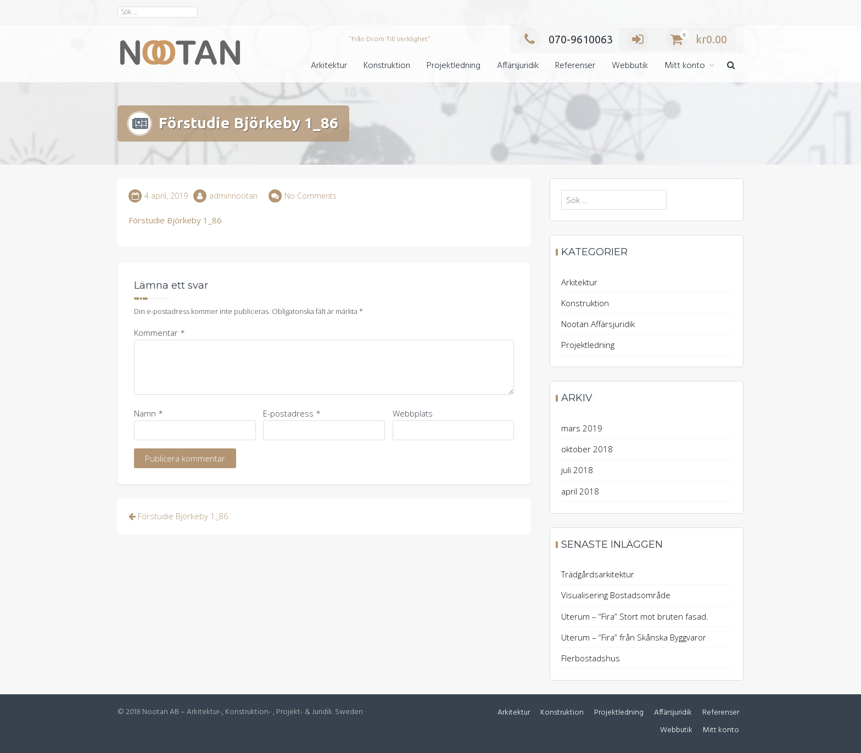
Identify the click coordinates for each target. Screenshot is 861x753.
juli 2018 (577, 469)
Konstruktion (387, 66)
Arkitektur (329, 66)
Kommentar (159, 332)
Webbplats (413, 413)
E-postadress (292, 413)
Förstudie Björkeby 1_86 (175, 220)
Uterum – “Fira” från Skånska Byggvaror (633, 637)
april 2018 (580, 491)
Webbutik (630, 66)
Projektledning (453, 66)
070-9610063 (565, 39)
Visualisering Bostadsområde (615, 594)
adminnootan (233, 195)
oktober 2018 (587, 448)
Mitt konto (684, 66)
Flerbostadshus (590, 658)
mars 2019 (581, 428)
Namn (148, 413)
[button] (731, 66)
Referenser (575, 66)
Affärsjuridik (518, 66)
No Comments (310, 195)
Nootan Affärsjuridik (598, 323)
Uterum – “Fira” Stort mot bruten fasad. (634, 616)
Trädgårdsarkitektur (597, 574)
